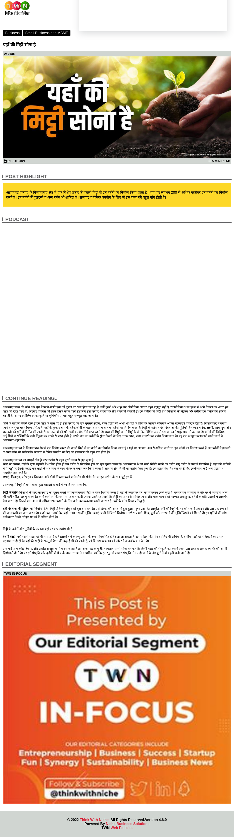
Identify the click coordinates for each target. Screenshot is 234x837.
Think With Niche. (95, 820)
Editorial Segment (31, 564)
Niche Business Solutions (127, 824)
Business (12, 33)
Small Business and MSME (46, 33)
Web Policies (121, 828)
